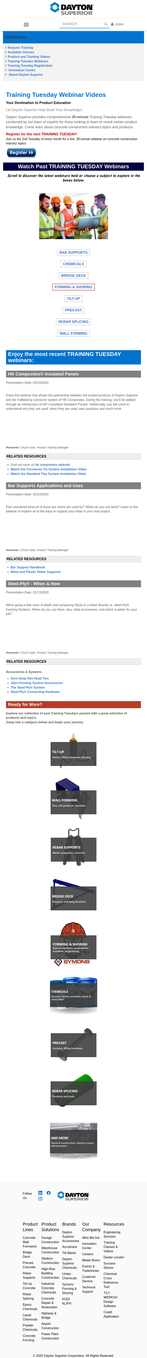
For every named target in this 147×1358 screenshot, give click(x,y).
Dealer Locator (114, 1257)
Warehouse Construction (50, 1250)
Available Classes (21, 52)
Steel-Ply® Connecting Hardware (35, 692)
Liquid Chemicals (30, 1317)
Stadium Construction (50, 1260)
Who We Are (91, 1237)
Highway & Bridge (48, 1315)
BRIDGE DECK (73, 276)
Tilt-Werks (69, 1253)
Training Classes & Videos (111, 1247)
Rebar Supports (29, 1275)
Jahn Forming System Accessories (37, 683)
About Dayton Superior (26, 74)
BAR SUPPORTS (73, 253)
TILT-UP (73, 299)
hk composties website (52, 464)
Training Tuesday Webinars (28, 61)
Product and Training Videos (29, 56)
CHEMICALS (73, 264)
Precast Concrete (29, 1265)
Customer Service (89, 1279)
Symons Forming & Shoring (69, 1289)
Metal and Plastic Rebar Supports (36, 572)
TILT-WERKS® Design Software (110, 1299)
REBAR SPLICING (73, 322)
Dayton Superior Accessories (70, 1237)
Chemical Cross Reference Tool (111, 1280)
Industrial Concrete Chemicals (48, 1288)
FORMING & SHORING (73, 287)
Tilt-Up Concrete (29, 1286)
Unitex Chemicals (69, 1276)
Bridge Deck (27, 1254)
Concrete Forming (29, 1338)
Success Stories (109, 1265)
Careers (87, 1254)
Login (116, 24)
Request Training (20, 47)
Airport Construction (50, 1326)
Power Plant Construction (50, 1336)
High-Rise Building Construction (50, 1273)
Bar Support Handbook (28, 567)
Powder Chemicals (30, 1327)
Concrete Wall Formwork (30, 1242)
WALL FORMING (73, 333)
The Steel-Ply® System (28, 687)
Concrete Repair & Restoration (49, 1303)
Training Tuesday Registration (30, 65)
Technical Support (88, 1289)
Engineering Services (112, 1234)
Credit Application (111, 1314)
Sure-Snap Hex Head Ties (30, 678)
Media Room (91, 1260)
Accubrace (69, 1246)
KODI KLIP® (66, 1301)
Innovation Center (22, 70)
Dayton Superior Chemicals (69, 1263)
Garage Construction (50, 1240)
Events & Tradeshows (90, 1268)
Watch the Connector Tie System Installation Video (49, 469)
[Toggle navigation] (26, 24)
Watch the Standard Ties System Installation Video (48, 473)
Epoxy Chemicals (30, 1307)
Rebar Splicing (28, 1296)
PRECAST (73, 310)
